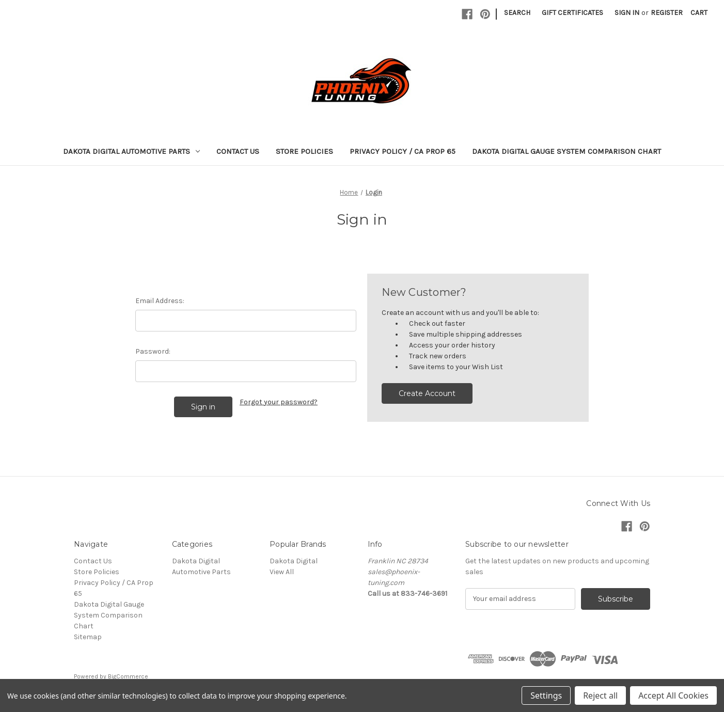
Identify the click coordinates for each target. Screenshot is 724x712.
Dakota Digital (294, 561)
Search (517, 12)
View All (282, 571)
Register (667, 12)
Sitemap (88, 636)
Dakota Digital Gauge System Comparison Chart (566, 151)
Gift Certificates (572, 12)
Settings (546, 695)
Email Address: (159, 300)
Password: (152, 351)
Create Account (427, 393)
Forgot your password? (279, 402)
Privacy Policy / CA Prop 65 (402, 151)
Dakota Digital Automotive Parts (131, 151)
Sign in (627, 12)
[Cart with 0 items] (699, 12)
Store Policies (304, 151)
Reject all (600, 695)
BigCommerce (128, 676)
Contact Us (237, 151)
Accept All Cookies (673, 695)
